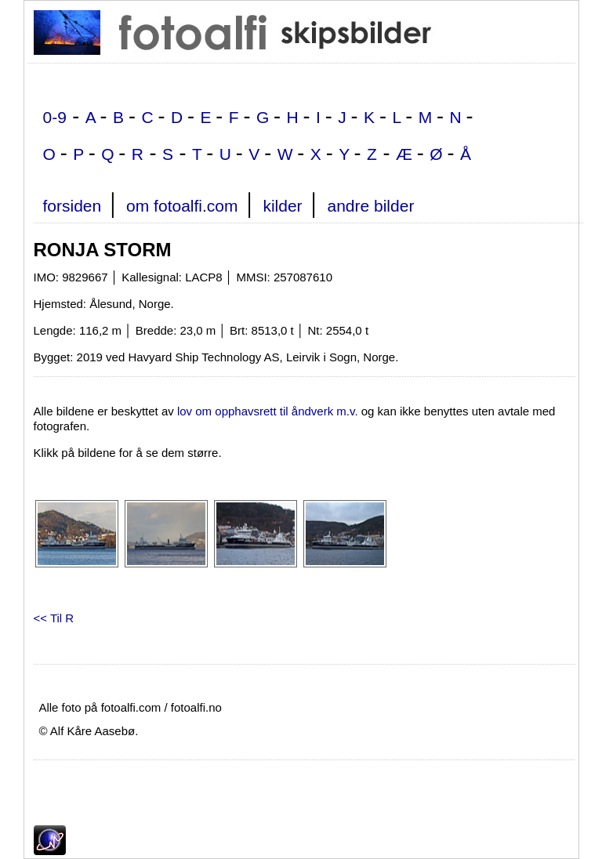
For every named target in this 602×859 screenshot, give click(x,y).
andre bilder (370, 206)
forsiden (72, 206)
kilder (282, 206)
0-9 (55, 117)
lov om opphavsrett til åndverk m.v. (267, 411)
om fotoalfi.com (182, 206)
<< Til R (54, 618)
